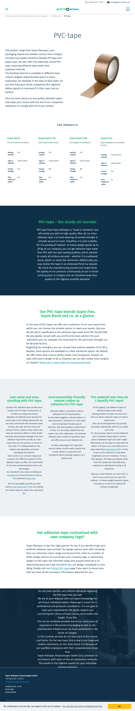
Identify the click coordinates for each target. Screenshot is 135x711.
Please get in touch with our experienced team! (65, 362)
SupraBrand (12, 475)
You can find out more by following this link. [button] (82, 706)
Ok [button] (119, 706)
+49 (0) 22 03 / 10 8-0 (94, 2)
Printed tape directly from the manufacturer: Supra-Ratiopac (26, 16)
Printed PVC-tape (60, 568)
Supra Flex (30, 478)
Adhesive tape (56, 16)
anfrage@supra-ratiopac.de (118, 2)
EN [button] (6, 9)
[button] (128, 9)
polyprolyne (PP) (113, 449)
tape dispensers (20, 487)
